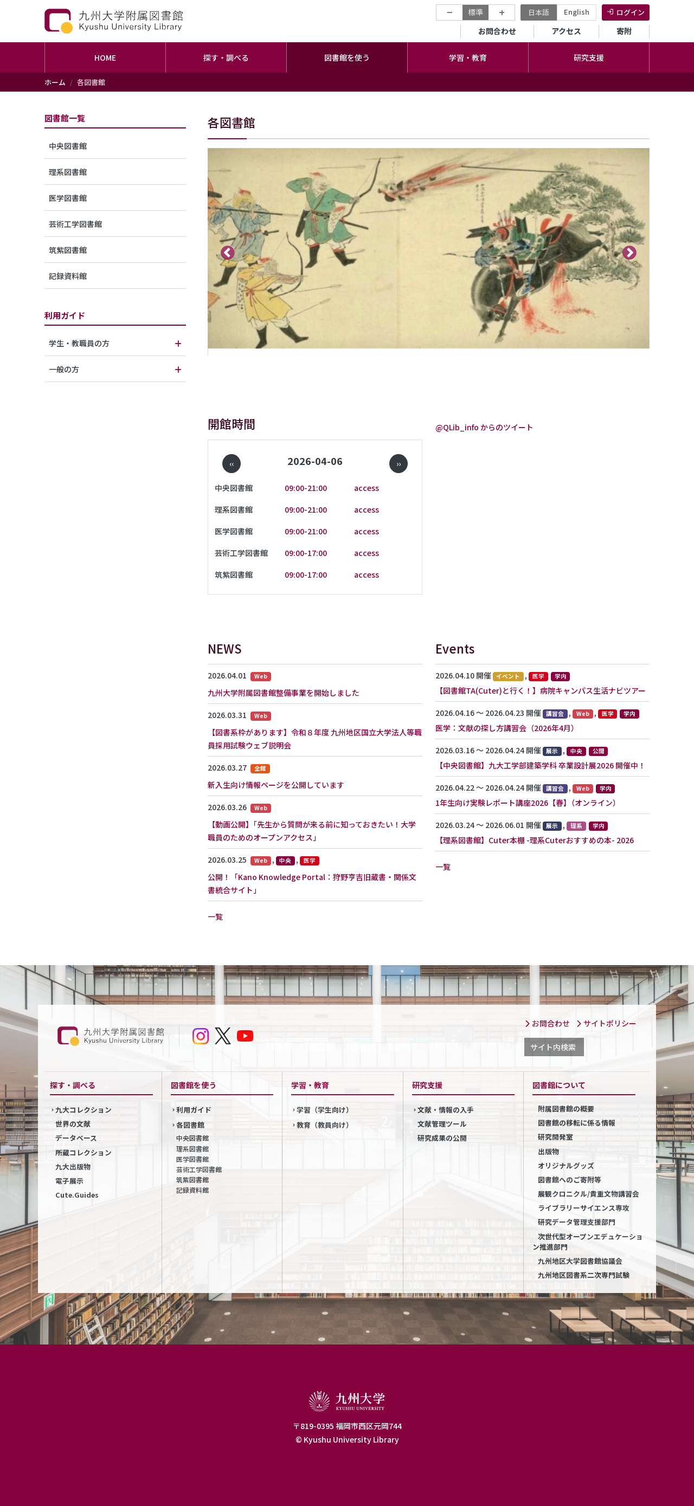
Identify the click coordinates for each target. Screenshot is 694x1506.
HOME (105, 57)
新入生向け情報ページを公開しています (276, 784)
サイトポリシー (606, 1023)
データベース (76, 1138)
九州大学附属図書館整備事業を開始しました (283, 692)
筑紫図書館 (68, 249)
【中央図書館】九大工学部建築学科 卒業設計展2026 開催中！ (540, 765)
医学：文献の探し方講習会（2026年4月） (507, 727)
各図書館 (190, 1125)
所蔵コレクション (83, 1152)
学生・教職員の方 (79, 343)
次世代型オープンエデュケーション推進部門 (587, 1241)
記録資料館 (68, 275)
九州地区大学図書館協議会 (580, 1261)
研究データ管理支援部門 (576, 1222)
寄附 (624, 30)
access (366, 487)
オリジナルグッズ (566, 1165)
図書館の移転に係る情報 (576, 1122)
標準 (475, 12)
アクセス (566, 30)
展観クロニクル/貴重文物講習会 (588, 1193)
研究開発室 (555, 1137)
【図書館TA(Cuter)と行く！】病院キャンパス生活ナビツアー (540, 690)
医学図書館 (68, 197)
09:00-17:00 (306, 552)
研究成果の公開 (442, 1138)
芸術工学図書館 (75, 223)
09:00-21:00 (306, 487)
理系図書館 (68, 171)
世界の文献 (73, 1124)
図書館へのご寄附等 (569, 1179)
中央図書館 (68, 145)
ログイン (630, 12)
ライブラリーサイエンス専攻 (583, 1208)
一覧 (215, 916)
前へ (228, 251)
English (576, 12)
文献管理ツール (442, 1124)
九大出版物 (73, 1166)
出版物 (548, 1151)
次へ (630, 251)
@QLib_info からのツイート (484, 427)
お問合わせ (497, 30)
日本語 (538, 12)
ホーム (55, 82)
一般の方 (64, 369)
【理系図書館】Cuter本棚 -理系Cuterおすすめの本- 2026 (534, 840)
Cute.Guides (77, 1195)
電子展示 (69, 1180)
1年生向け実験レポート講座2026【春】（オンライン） (527, 802)
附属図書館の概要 (566, 1108)
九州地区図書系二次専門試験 (583, 1275)
